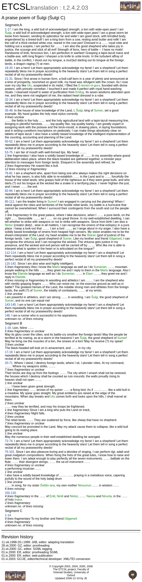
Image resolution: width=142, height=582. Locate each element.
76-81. (9, 173)
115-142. (11, 263)
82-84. (9, 190)
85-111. (10, 201)
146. (8, 315)
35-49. (9, 110)
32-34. (9, 99)
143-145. (11, 304)
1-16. (8, 327)
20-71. (9, 362)
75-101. (10, 451)
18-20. (9, 67)
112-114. (11, 252)
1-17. (8, 29)
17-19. (9, 352)
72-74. (9, 441)
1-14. (8, 515)
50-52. (9, 141)
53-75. (9, 152)
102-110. (11, 492)
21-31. (9, 78)
